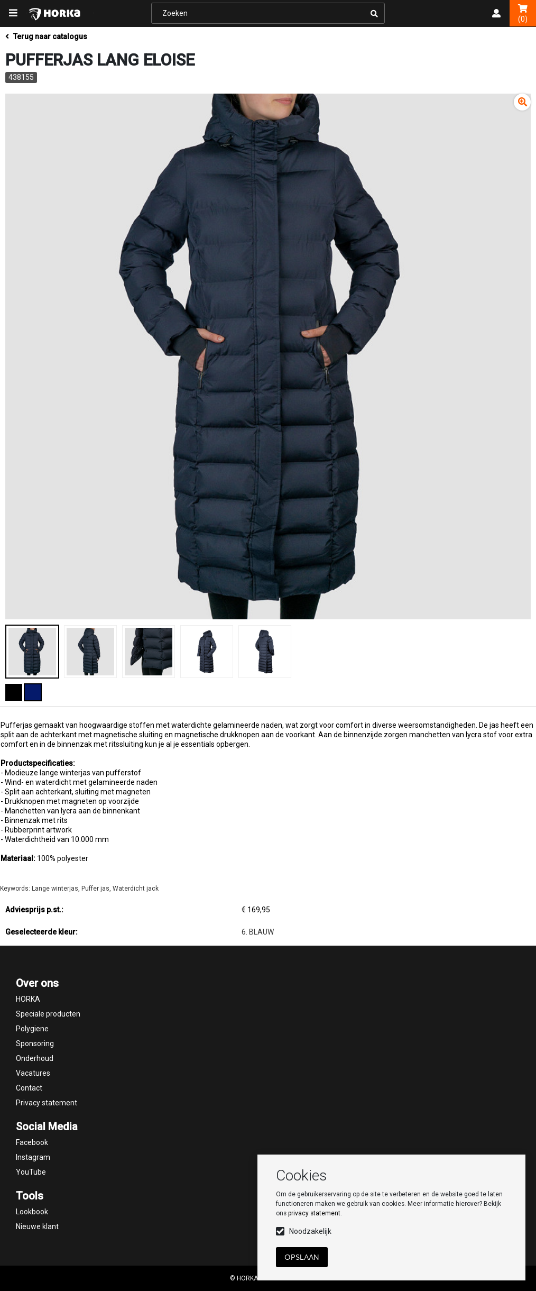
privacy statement (314, 1213)
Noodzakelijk (310, 1231)
